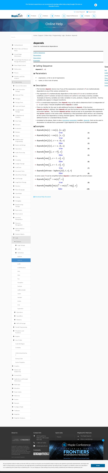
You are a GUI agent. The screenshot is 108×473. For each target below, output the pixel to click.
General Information (21, 86)
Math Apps (17, 384)
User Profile (18, 340)
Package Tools (19, 102)
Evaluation (18, 128)
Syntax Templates (20, 362)
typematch (20, 308)
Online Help (48, 35)
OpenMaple (18, 193)
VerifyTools (21, 253)
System (16, 399)
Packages (17, 98)
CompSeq (18, 347)
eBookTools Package (21, 175)
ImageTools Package (20, 182)
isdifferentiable (22, 290)
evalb (19, 264)
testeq (19, 301)
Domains (17, 124)
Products (59, 437)
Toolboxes (17, 410)
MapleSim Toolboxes (19, 418)
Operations (18, 149)
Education (17, 388)
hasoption (20, 282)
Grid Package (18, 178)
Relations (19, 319)
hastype (20, 286)
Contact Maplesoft (80, 12)
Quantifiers (19, 316)
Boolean (18, 241)
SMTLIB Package (21, 323)
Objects (17, 136)
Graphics (16, 366)
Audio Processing (20, 152)
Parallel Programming (21, 327)
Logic (16, 238)
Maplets (17, 336)
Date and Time (19, 95)
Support (40, 35)
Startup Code (19, 358)
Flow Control (19, 214)
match (19, 293)
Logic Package (21, 245)
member (20, 297)
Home (35, 35)
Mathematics (17, 69)
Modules (17, 132)
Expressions (18, 210)
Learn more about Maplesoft (18, 457)
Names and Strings (20, 145)
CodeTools (18, 167)
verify (19, 249)
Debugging (18, 201)
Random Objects (19, 234)
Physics (16, 73)
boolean (20, 256)
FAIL (19, 271)
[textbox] (51, 130)
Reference (17, 395)
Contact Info (37, 433)
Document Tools (19, 171)
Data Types (18, 121)
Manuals (16, 403)
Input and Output (20, 106)
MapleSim (16, 414)
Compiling (18, 160)
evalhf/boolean (22, 267)
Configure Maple (18, 407)
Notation (17, 186)
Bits (16, 156)
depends (20, 260)
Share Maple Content (20, 65)
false (19, 275)
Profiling (17, 197)
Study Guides (18, 392)
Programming (18, 82)
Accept (98, 465)
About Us (14, 433)
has (19, 279)
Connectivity (17, 375)
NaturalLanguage (20, 189)
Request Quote (92, 12)
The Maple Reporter (85, 436)
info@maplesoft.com (42, 446)
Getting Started (18, 45)
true (19, 305)
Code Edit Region (20, 344)
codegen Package (19, 163)
